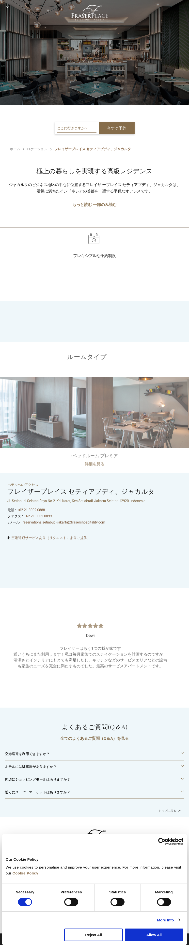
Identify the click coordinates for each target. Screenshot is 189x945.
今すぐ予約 (116, 128)
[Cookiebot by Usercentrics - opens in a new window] (161, 841)
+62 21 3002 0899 (38, 516)
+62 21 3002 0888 (31, 510)
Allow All (154, 935)
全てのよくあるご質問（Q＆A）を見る (94, 738)
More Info (165, 920)
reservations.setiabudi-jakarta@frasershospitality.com (64, 522)
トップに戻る (169, 810)
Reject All (93, 935)
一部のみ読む (105, 204)
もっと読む (82, 204)
